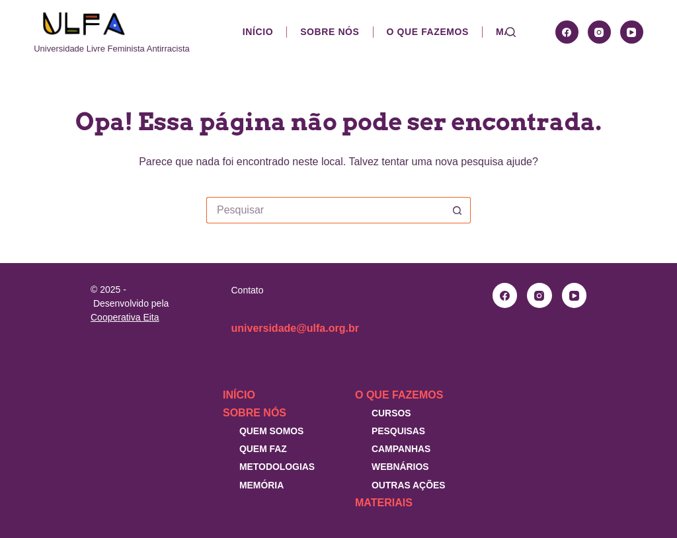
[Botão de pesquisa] (457, 210)
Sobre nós (329, 31)
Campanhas (401, 448)
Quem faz (263, 448)
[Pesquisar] (511, 32)
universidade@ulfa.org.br (295, 328)
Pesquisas (398, 431)
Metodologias (277, 466)
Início (258, 31)
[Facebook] (566, 32)
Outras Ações (409, 485)
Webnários (400, 466)
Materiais (384, 502)
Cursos (391, 413)
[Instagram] (599, 32)
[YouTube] (631, 32)
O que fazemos (428, 31)
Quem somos (271, 431)
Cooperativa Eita (125, 317)
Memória (261, 485)
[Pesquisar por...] (325, 210)
